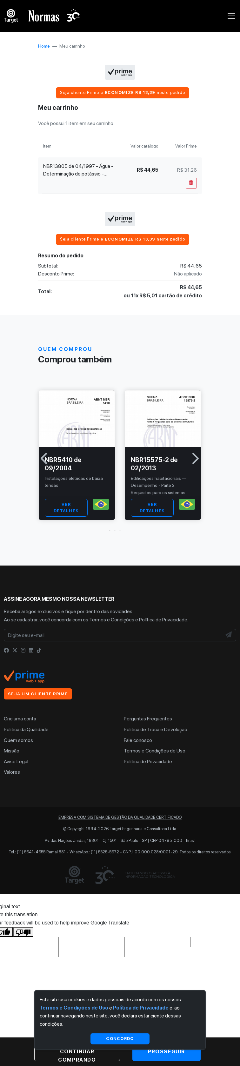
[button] (120, 530)
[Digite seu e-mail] (113, 635)
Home (44, 46)
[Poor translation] (23, 932)
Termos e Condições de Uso (154, 751)
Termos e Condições (111, 620)
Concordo (120, 1038)
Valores (12, 772)
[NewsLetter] (229, 635)
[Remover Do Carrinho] (191, 183)
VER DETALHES (66, 507)
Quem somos (18, 740)
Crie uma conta (20, 719)
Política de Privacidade (163, 620)
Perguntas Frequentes (148, 719)
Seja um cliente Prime (38, 694)
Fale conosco (138, 740)
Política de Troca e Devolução (155, 729)
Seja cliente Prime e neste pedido (122, 92)
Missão (11, 751)
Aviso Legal (16, 761)
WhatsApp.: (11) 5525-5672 (94, 852)
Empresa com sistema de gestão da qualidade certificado (120, 817)
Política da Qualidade (26, 729)
